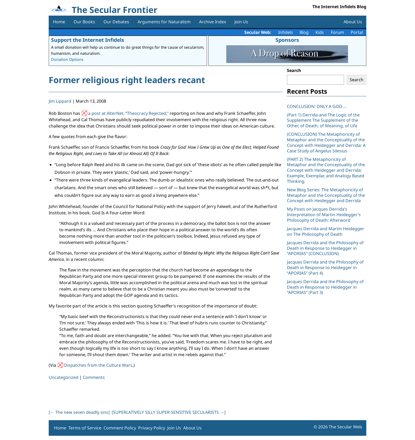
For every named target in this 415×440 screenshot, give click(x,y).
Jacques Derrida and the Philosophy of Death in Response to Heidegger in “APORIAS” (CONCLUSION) (325, 248)
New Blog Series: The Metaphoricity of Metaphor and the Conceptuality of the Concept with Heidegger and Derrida (326, 195)
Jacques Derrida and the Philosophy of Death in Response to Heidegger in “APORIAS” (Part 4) (325, 267)
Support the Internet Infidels (87, 39)
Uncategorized (63, 377)
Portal (357, 32)
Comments (94, 377)
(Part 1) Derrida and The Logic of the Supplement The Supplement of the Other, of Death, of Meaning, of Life (323, 120)
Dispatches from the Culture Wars (98, 365)
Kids (319, 32)
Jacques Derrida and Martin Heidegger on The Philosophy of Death (325, 231)
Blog (304, 32)
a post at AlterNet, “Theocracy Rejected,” (128, 113)
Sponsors (287, 39)
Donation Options (67, 59)
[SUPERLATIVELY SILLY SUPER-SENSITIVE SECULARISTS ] (168, 412)
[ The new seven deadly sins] (79, 412)
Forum (337, 32)
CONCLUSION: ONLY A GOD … (317, 106)
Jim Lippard (60, 101)
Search (294, 70)
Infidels (285, 32)
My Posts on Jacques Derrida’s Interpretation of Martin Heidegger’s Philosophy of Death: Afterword (324, 214)
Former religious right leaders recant (127, 79)
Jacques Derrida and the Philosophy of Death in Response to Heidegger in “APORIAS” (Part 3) (325, 287)
